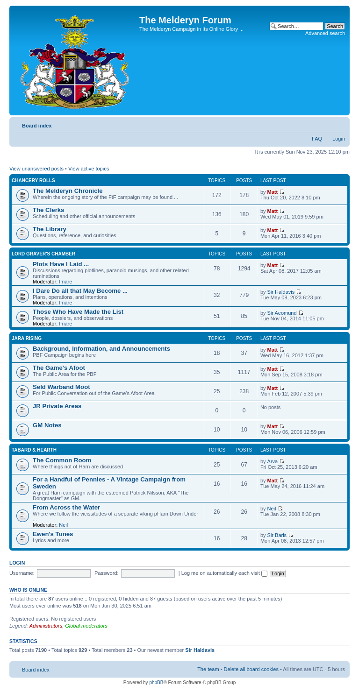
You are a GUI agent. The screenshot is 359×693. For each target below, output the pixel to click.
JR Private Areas (57, 406)
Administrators (45, 626)
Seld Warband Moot (61, 386)
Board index (37, 125)
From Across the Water (66, 507)
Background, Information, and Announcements (101, 348)
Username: (22, 573)
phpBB (156, 682)
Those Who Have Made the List (78, 311)
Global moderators (86, 626)
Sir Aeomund (282, 313)
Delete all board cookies (251, 669)
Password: (106, 573)
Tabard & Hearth (34, 450)
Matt (272, 192)
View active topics (88, 168)
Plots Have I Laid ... (61, 264)
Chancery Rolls (33, 180)
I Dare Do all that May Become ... (80, 290)
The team (208, 669)
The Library (49, 229)
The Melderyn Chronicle (68, 190)
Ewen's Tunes (53, 533)
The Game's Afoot (59, 367)
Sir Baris (277, 535)
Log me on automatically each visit (224, 573)
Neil (63, 525)
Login (338, 138)
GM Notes (47, 425)
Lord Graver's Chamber (43, 253)
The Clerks (48, 209)
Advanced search (325, 33)
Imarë (65, 281)
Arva (272, 461)
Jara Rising (27, 338)
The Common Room (62, 460)
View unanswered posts (36, 168)
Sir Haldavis (281, 292)
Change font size (338, 124)
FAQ (317, 138)
